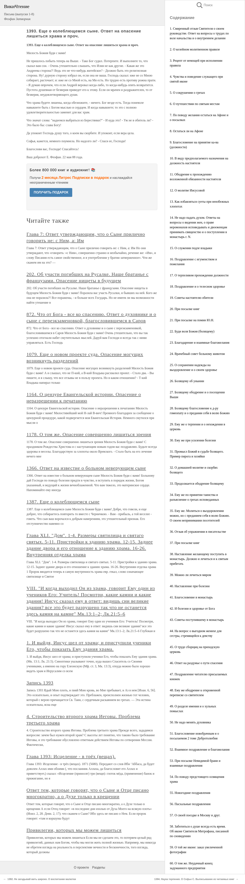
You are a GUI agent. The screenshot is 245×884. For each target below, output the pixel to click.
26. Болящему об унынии (187, 381)
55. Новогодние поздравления (190, 792)
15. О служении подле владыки (191, 248)
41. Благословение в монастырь (191, 597)
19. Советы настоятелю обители (191, 297)
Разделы (98, 867)
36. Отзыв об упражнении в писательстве (198, 531)
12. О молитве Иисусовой (187, 190)
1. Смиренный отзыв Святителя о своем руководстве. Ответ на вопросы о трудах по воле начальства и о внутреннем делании (199, 33)
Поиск (204, 5)
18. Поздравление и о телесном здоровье (197, 286)
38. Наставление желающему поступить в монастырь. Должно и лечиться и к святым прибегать (199, 558)
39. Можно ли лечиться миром (190, 575)
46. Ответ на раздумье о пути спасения (196, 663)
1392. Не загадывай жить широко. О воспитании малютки (41, 879)
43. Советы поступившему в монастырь (197, 619)
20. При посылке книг (185, 309)
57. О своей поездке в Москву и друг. (195, 815)
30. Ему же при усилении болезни (193, 440)
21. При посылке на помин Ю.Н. (192, 320)
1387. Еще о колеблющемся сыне (63, 501)
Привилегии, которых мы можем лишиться (74, 830)
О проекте (81, 867)
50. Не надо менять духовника (190, 722)
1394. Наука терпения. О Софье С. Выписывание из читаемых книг (194, 879)
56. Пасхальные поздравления (190, 804)
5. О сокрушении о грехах (187, 92)
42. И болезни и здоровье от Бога (192, 608)
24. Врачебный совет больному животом (197, 353)
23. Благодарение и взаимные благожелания (199, 342)
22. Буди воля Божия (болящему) (192, 331)
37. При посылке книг (185, 543)
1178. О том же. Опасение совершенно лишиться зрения (88, 434)
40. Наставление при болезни (189, 586)
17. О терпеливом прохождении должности (199, 275)
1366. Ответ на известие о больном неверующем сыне (86, 468)
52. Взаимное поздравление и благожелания (200, 749)
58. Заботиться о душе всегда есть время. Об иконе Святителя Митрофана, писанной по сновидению (199, 831)
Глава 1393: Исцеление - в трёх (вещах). (71, 756)
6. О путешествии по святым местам (195, 104)
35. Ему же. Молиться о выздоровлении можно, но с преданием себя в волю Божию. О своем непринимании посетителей (200, 515)
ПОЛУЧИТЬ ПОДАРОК (51, 192)
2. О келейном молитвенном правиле (195, 49)
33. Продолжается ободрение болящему (197, 483)
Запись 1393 (39, 682)
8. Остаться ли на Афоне (186, 131)
